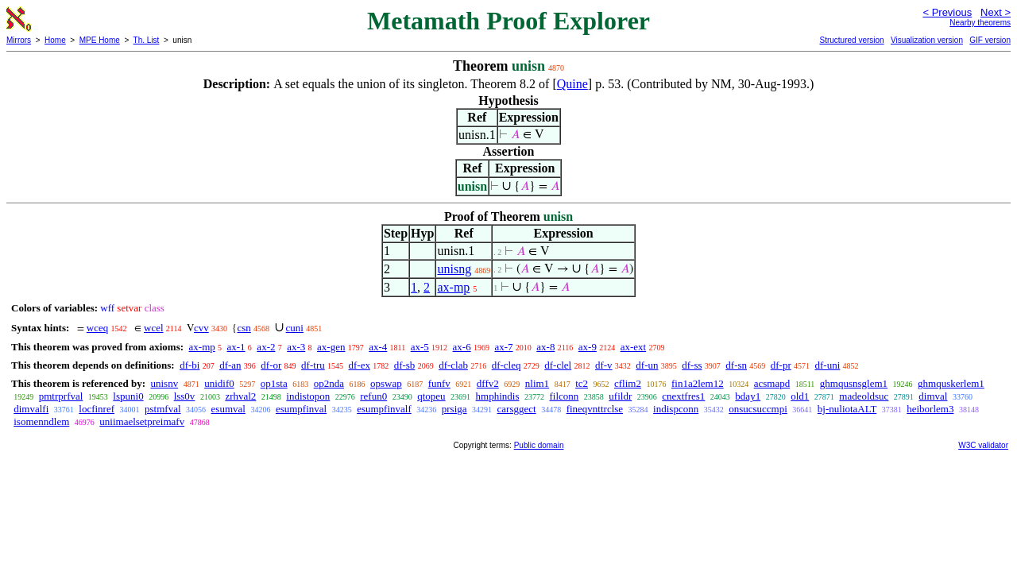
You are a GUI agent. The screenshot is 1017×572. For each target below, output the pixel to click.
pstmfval (163, 409)
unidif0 (219, 383)
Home (55, 40)
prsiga (454, 409)
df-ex (358, 365)
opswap (386, 383)
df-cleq (506, 365)
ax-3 (296, 347)
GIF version (990, 40)
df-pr (781, 365)
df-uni (828, 365)
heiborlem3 (930, 409)
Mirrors (18, 40)
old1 (800, 396)
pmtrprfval (61, 396)
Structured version (851, 40)
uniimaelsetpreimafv (141, 421)
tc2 (581, 383)
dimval (932, 396)
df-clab (453, 365)
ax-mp (453, 287)
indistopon (308, 396)
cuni (295, 328)
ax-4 (378, 347)
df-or (271, 365)
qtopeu (431, 396)
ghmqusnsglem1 (853, 383)
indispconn (675, 409)
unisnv (164, 383)
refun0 (373, 396)
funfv (439, 383)
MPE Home (99, 40)
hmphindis (498, 396)
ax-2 (266, 347)
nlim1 (537, 383)
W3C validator (983, 445)
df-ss (692, 365)
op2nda (329, 383)
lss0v (184, 396)
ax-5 (420, 347)
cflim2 (627, 383)
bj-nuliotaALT (847, 409)
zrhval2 (240, 396)
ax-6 (462, 347)
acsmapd (772, 383)
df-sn (736, 365)
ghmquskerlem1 (951, 383)
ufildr (620, 396)
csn (243, 328)
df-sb (405, 365)
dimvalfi (31, 409)
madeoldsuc (863, 396)
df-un (647, 365)
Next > (995, 12)
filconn (564, 396)
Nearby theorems (980, 22)
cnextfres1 (683, 396)
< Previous (947, 12)
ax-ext (633, 347)
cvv (201, 328)
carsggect (516, 409)
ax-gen (331, 347)
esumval (228, 409)
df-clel (557, 365)
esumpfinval (301, 409)
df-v (604, 365)
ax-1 (236, 347)
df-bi (189, 365)
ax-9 (587, 347)
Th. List (146, 40)
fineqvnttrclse (595, 409)
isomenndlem (41, 421)
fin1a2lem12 (697, 383)
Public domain (539, 445)
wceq (97, 328)
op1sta (274, 383)
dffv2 (488, 383)
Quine (572, 84)
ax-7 (503, 347)
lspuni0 (128, 396)
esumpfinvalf (384, 409)
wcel (154, 328)
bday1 (747, 396)
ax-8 (545, 347)
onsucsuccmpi (758, 409)
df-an (230, 365)
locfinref (96, 409)
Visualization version (927, 40)
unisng (454, 269)
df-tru (313, 365)
